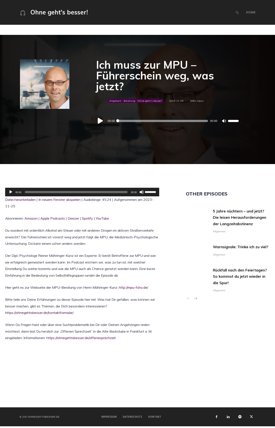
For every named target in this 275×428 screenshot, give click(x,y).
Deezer (73, 218)
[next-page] (195, 312)
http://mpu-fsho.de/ (133, 287)
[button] (237, 12)
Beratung (129, 101)
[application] (167, 121)
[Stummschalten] (224, 121)
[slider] (162, 121)
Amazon (31, 218)
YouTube (102, 218)
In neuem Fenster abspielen (59, 199)
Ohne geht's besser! (149, 101)
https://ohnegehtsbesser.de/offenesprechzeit (81, 338)
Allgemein (115, 101)
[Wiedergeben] (100, 121)
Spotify (87, 218)
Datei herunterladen (20, 199)
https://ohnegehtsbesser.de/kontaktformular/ (39, 312)
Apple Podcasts (52, 218)
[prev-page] (188, 312)
